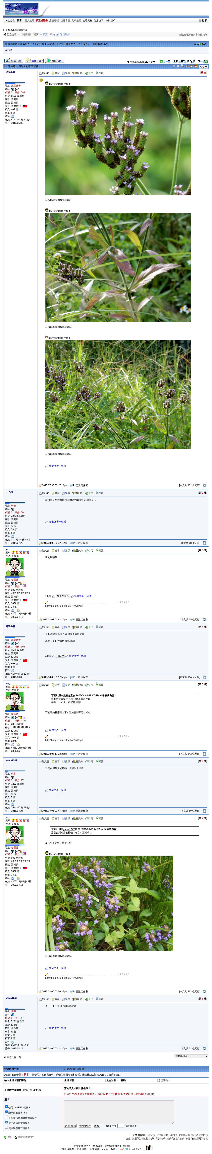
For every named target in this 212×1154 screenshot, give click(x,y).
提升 (169, 1138)
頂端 (8, 1137)
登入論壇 (29, 20)
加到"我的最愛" (24, 1137)
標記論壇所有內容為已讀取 (193, 34)
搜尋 (66, 73)
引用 (89, 73)
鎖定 (175, 1138)
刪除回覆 (197, 1138)
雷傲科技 (81, 1149)
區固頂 (173, 1135)
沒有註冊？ (112, 1080)
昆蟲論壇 (12, 34)
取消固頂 (203, 1135)
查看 (56, 73)
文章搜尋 (76, 20)
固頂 (194, 1135)
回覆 (99, 73)
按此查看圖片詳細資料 (58, 200)
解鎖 (182, 1138)
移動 (205, 1138)
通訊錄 (77, 73)
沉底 (128, 1138)
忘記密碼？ (164, 1080)
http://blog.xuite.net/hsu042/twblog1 (64, 606)
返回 (36, 34)
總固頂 (151, 1135)
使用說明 (99, 20)
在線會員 (65, 20)
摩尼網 (126, 1145)
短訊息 (44, 73)
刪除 (151, 1094)
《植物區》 (26, 34)
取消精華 (160, 1138)
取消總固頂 (162, 1135)
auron (105, 1149)
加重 (134, 1138)
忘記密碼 (54, 20)
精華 (151, 1138)
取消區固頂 (184, 1135)
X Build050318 (131, 1149)
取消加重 (143, 1138)
